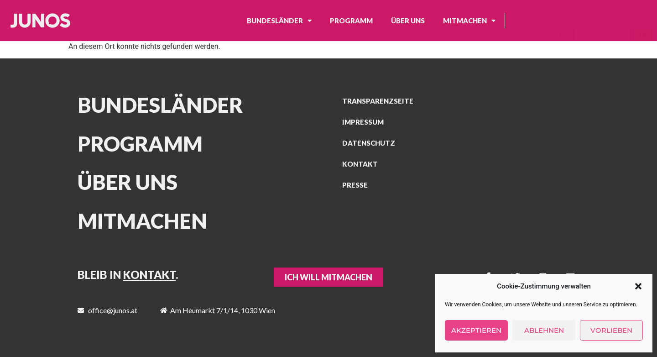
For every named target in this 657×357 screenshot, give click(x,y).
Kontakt (360, 164)
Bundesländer (279, 20)
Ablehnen (544, 330)
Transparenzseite (377, 101)
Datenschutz (368, 143)
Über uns (408, 20)
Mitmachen (469, 20)
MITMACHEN (142, 221)
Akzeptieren (476, 330)
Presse (355, 185)
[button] (638, 286)
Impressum (363, 122)
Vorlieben (611, 330)
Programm (351, 20)
